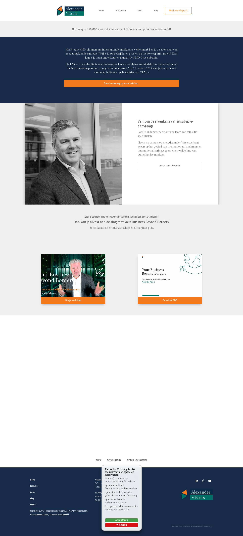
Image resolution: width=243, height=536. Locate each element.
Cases (140, 10)
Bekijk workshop (73, 300)
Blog (156, 10)
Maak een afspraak (178, 10)
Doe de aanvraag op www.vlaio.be (121, 83)
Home (102, 10)
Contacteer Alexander (170, 165)
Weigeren (121, 525)
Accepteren (121, 520)
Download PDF (170, 300)
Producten (121, 10)
